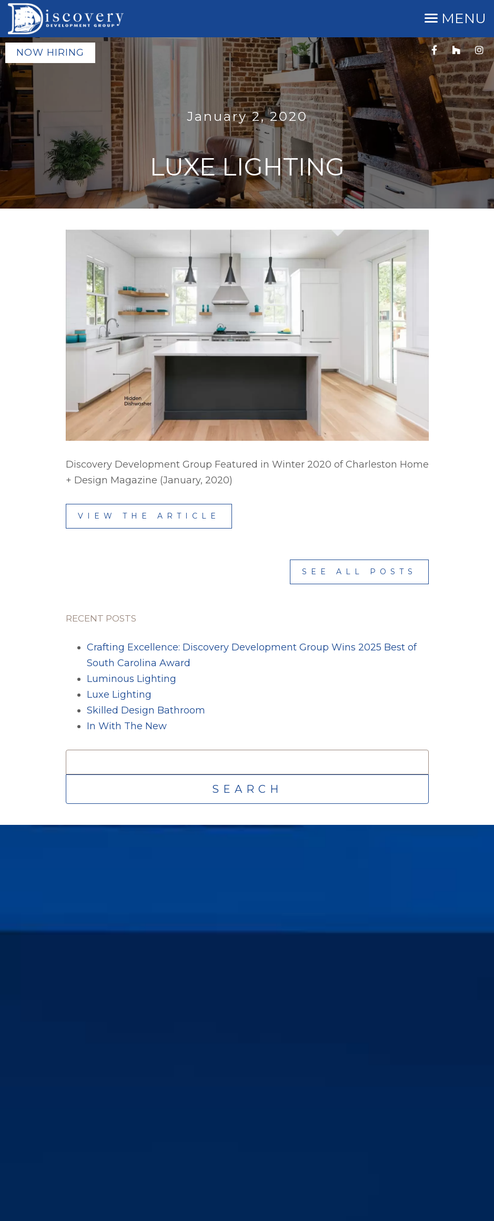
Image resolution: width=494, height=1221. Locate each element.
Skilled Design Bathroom (146, 710)
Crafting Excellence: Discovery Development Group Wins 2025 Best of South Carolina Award (252, 655)
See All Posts (359, 571)
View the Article (149, 516)
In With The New (127, 726)
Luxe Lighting (119, 694)
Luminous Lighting (131, 679)
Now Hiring (50, 52)
